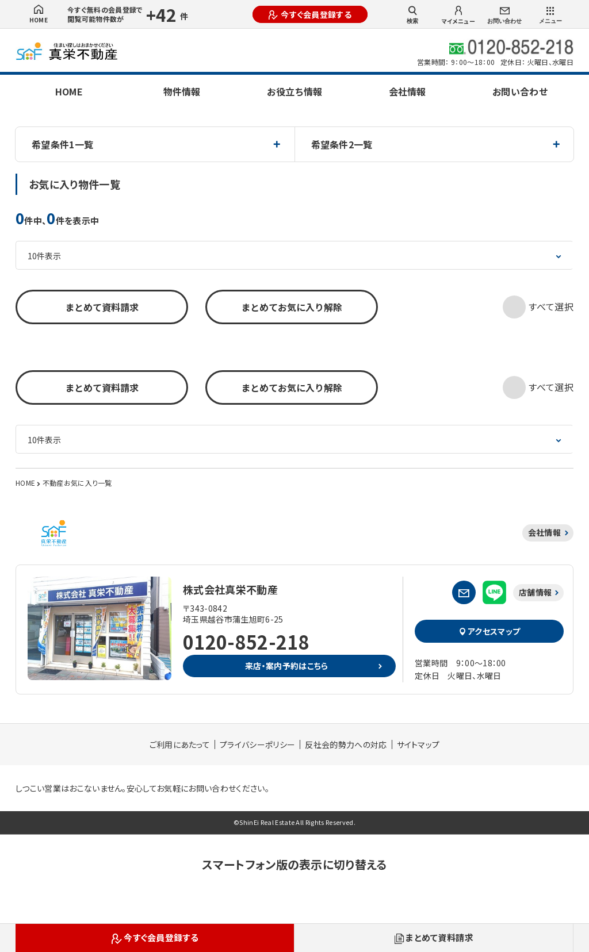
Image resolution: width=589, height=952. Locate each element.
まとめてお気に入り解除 (291, 307)
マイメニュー (458, 15)
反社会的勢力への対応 (346, 744)
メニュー (550, 15)
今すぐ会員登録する (310, 14)
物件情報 (181, 91)
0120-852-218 (246, 641)
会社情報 (407, 91)
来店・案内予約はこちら (286, 665)
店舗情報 (535, 592)
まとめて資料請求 (102, 307)
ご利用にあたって (180, 744)
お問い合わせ (504, 15)
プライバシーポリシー (257, 744)
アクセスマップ (489, 631)
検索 (412, 15)
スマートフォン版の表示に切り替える (294, 864)
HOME (39, 14)
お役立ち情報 (294, 91)
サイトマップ (418, 744)
